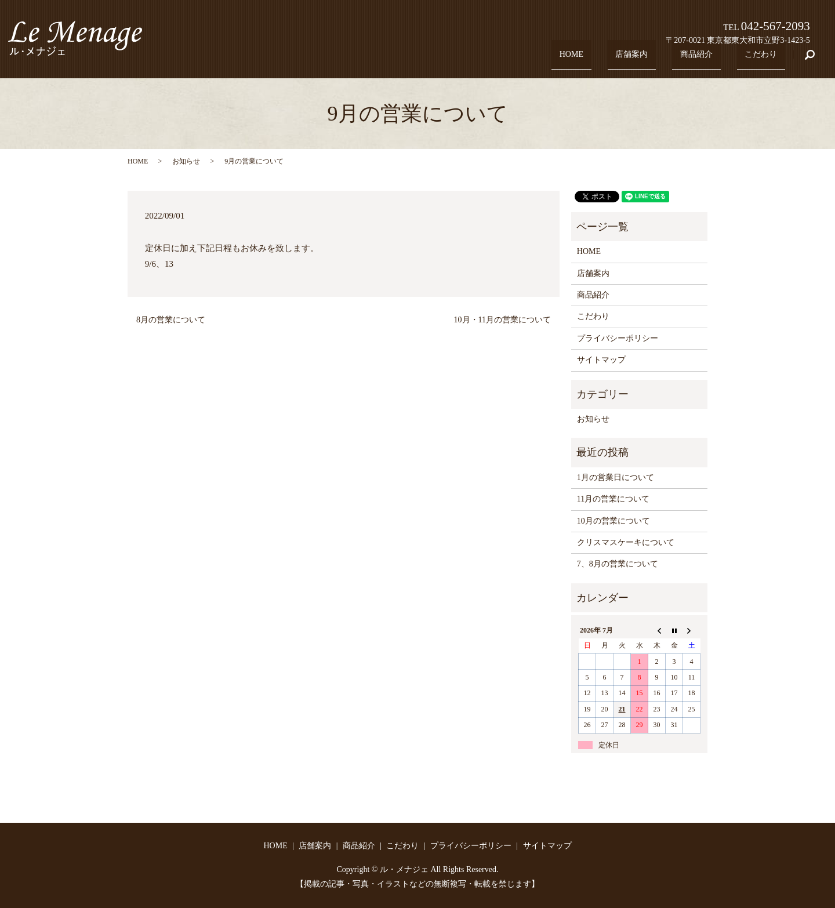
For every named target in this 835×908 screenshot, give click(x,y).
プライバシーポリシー (617, 338)
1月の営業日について (615, 477)
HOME (598, 60)
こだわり (765, 60)
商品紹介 (708, 60)
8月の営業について (170, 319)
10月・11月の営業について (502, 319)
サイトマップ (601, 359)
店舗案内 (651, 60)
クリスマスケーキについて (625, 542)
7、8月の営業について (617, 564)
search (817, 60)
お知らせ (186, 161)
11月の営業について (613, 499)
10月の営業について (613, 521)
